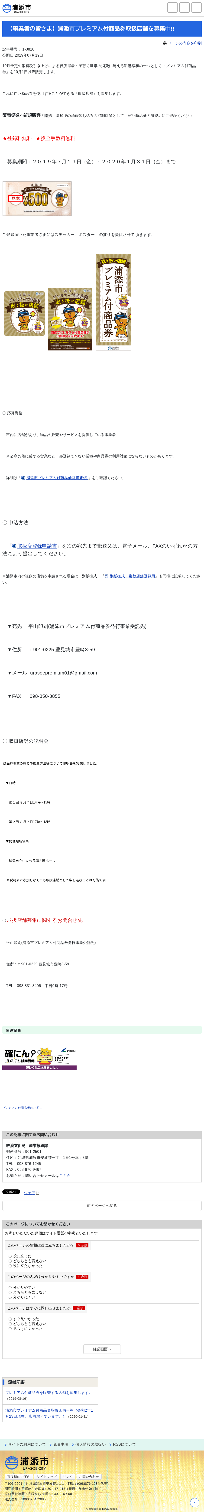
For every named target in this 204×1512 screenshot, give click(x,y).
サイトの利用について (27, 1444)
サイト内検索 (172, 7)
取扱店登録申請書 (37, 545)
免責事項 (60, 1444)
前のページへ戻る (102, 1206)
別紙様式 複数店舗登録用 (132, 576)
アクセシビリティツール (184, 7)
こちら (65, 1176)
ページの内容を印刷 (182, 43)
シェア (32, 1193)
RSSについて (124, 1444)
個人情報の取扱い (90, 1444)
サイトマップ (47, 1476)
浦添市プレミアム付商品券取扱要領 (57, 478)
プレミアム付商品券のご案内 (22, 1108)
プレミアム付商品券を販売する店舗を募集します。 (48, 1393)
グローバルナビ (196, 7)
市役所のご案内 (18, 1476)
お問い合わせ (89, 1476)
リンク (68, 1476)
